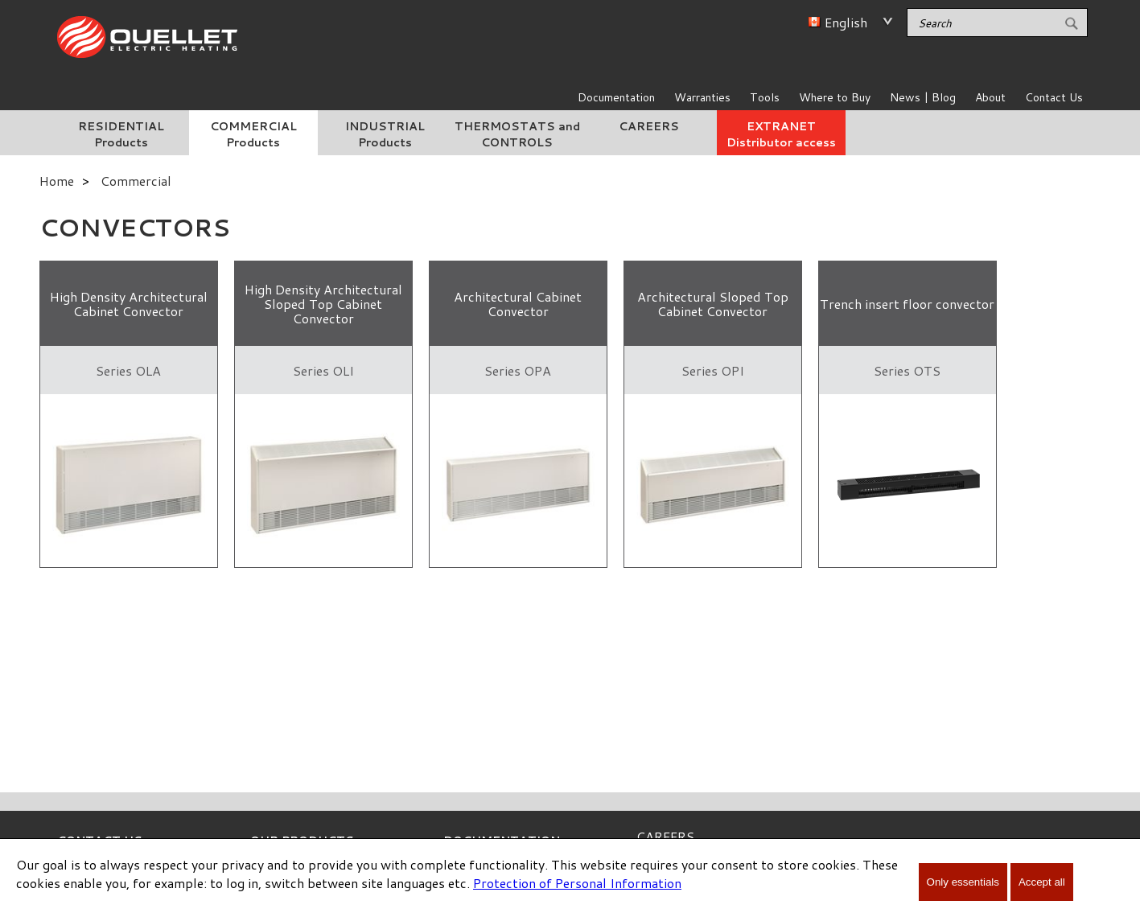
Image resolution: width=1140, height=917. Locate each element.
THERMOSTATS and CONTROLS (517, 134)
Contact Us (1054, 97)
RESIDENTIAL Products (121, 134)
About (990, 97)
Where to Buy (834, 97)
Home (56, 180)
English (846, 22)
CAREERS (649, 126)
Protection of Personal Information (577, 883)
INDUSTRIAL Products (385, 134)
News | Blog (923, 97)
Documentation (616, 97)
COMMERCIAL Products (253, 134)
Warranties (702, 97)
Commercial (136, 180)
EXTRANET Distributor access (781, 134)
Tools (765, 97)
